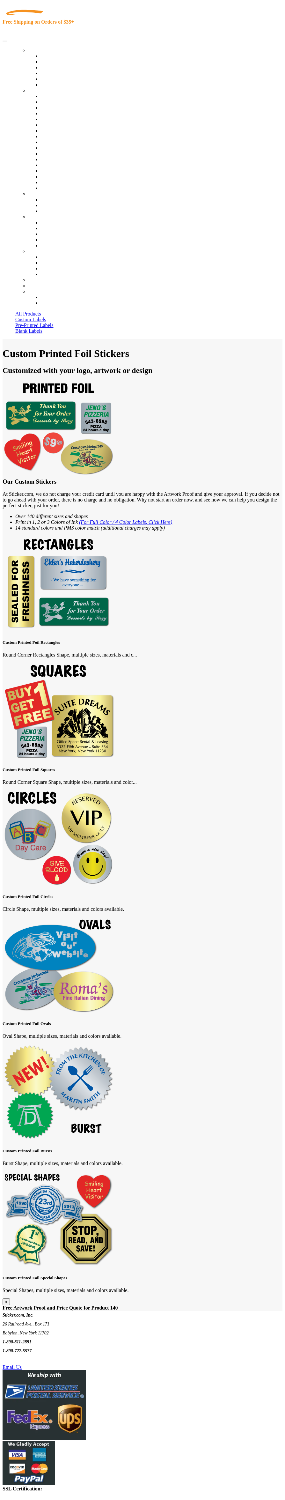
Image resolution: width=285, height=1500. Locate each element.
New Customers (57, 303)
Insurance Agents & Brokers (70, 107)
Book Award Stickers (62, 188)
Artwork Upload (57, 211)
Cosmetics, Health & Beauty (70, 130)
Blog (46, 228)
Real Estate (52, 165)
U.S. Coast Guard (59, 171)
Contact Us (39, 251)
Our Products (41, 50)
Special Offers (55, 84)
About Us (38, 216)
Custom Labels (30, 319)
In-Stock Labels (57, 56)
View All (50, 96)
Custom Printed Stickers (66, 142)
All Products (28, 313)
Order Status (53, 262)
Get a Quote (53, 205)
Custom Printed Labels (64, 61)
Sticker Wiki (53, 234)
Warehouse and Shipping (66, 136)
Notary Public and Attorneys (70, 125)
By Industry (40, 90)
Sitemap (49, 274)
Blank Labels (28, 331)
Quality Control (57, 102)
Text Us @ (25, 1359)
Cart (32, 291)
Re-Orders (38, 280)
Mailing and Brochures (64, 153)
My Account (41, 285)
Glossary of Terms (59, 239)
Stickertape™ (55, 159)
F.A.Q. (48, 245)
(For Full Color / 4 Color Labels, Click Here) (125, 522)
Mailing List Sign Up (62, 268)
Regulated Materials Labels (69, 176)
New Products (55, 73)
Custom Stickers (45, 194)
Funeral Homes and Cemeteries (73, 182)
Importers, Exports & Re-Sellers (74, 119)
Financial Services (59, 148)
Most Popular (55, 79)
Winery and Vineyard (62, 113)
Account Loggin (57, 297)
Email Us (12, 1367)
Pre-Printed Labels (34, 325)
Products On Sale (58, 67)
